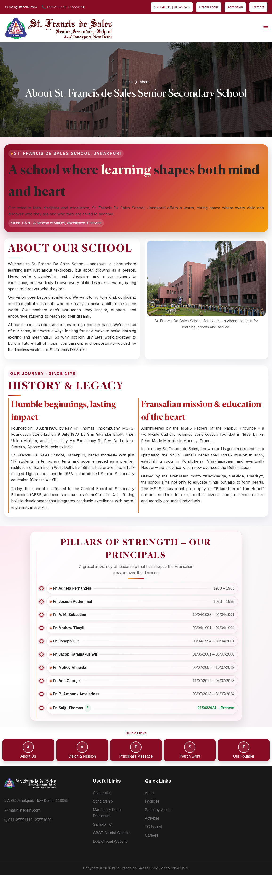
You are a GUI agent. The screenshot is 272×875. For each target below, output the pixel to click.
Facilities (152, 801)
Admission (235, 7)
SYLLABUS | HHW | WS (172, 7)
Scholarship (103, 801)
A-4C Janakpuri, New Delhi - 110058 (36, 801)
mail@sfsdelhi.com (21, 7)
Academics (102, 793)
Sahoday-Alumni (158, 810)
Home (128, 82)
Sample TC (102, 824)
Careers (258, 7)
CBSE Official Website (111, 833)
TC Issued (153, 827)
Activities (152, 818)
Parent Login (208, 7)
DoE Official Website (110, 841)
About (150, 793)
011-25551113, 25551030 (63, 7)
